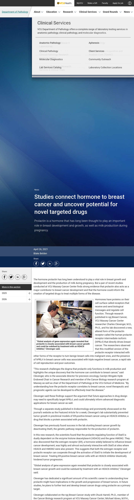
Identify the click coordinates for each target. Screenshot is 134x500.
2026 (4, 299)
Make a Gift (92, 3)
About (38, 11)
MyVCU (80, 3)
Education (53, 11)
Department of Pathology (15, 11)
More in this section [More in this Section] (11, 287)
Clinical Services (90, 11)
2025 (4, 293)
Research (69, 11)
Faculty (105, 3)
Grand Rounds (112, 11)
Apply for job (118, 3)
